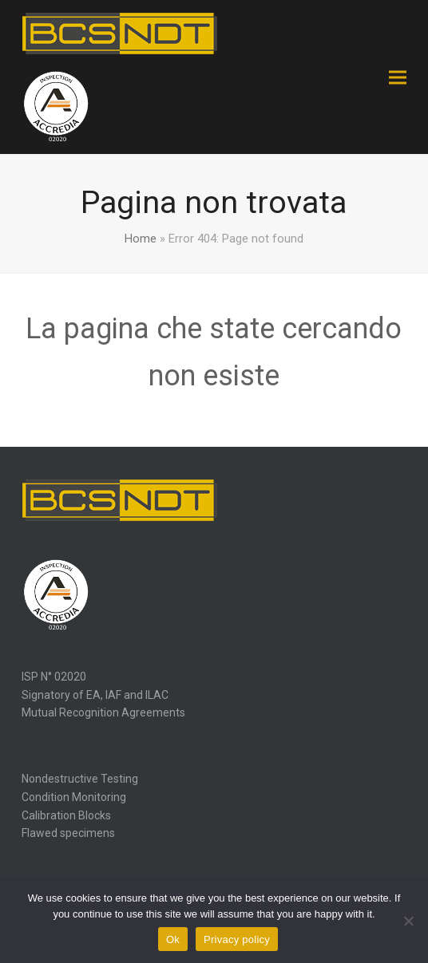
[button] (397, 77)
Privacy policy (237, 939)
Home (141, 238)
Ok (173, 939)
